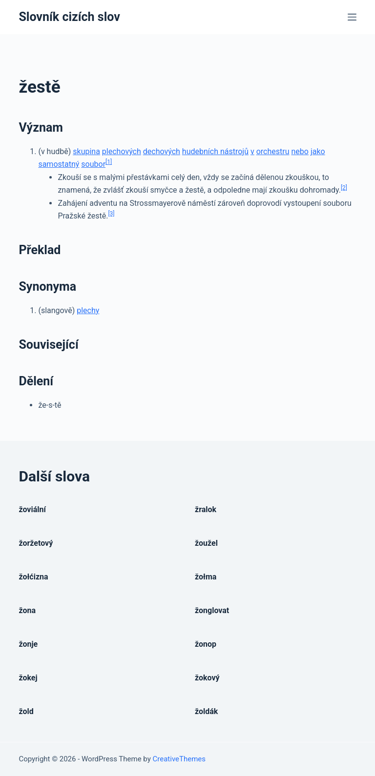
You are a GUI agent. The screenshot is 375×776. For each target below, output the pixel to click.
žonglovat (212, 610)
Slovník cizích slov (69, 17)
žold (26, 711)
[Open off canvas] (352, 17)
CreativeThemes (179, 759)
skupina (86, 151)
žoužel (206, 543)
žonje (28, 644)
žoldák (206, 711)
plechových (121, 151)
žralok (205, 509)
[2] (344, 187)
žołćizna (33, 576)
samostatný (58, 164)
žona (27, 610)
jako (318, 151)
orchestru (273, 151)
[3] (111, 213)
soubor (93, 164)
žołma (205, 576)
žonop (205, 644)
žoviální (32, 509)
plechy (88, 310)
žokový (207, 677)
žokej (28, 677)
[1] (108, 162)
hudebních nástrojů (215, 151)
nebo (299, 151)
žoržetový (36, 543)
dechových (161, 151)
